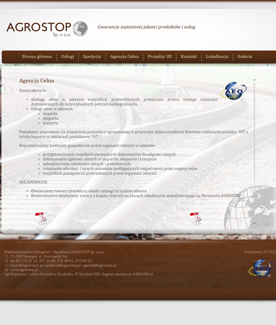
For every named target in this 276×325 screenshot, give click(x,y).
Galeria (245, 56)
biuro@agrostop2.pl (26, 265)
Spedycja (92, 56)
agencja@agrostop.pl (99, 265)
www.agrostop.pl (24, 269)
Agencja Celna (124, 56)
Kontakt (189, 56)
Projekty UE (160, 56)
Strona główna (37, 56)
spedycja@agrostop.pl (63, 265)
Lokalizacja (217, 56)
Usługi (67, 56)
